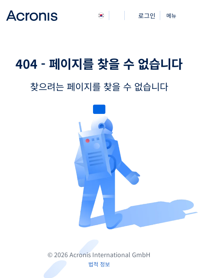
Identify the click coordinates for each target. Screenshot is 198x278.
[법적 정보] (99, 264)
